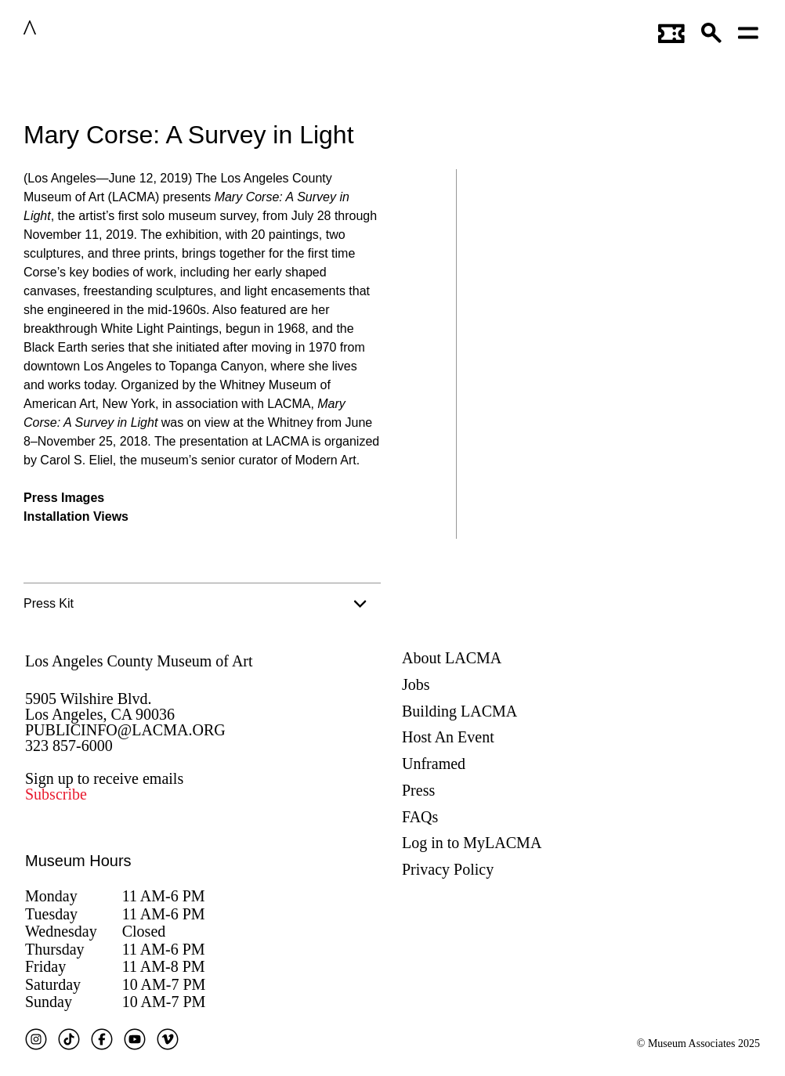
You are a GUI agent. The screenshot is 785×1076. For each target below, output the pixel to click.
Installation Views (76, 516)
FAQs (420, 816)
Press (418, 790)
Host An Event (448, 737)
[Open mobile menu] (749, 30)
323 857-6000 (69, 745)
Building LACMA (459, 711)
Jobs (416, 684)
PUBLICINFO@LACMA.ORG (125, 729)
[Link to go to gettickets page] (671, 30)
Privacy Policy (448, 869)
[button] (712, 30)
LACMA (77, 30)
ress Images (68, 497)
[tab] (202, 603)
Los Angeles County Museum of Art (139, 661)
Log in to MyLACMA (471, 842)
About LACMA (451, 657)
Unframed (433, 763)
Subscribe (56, 794)
